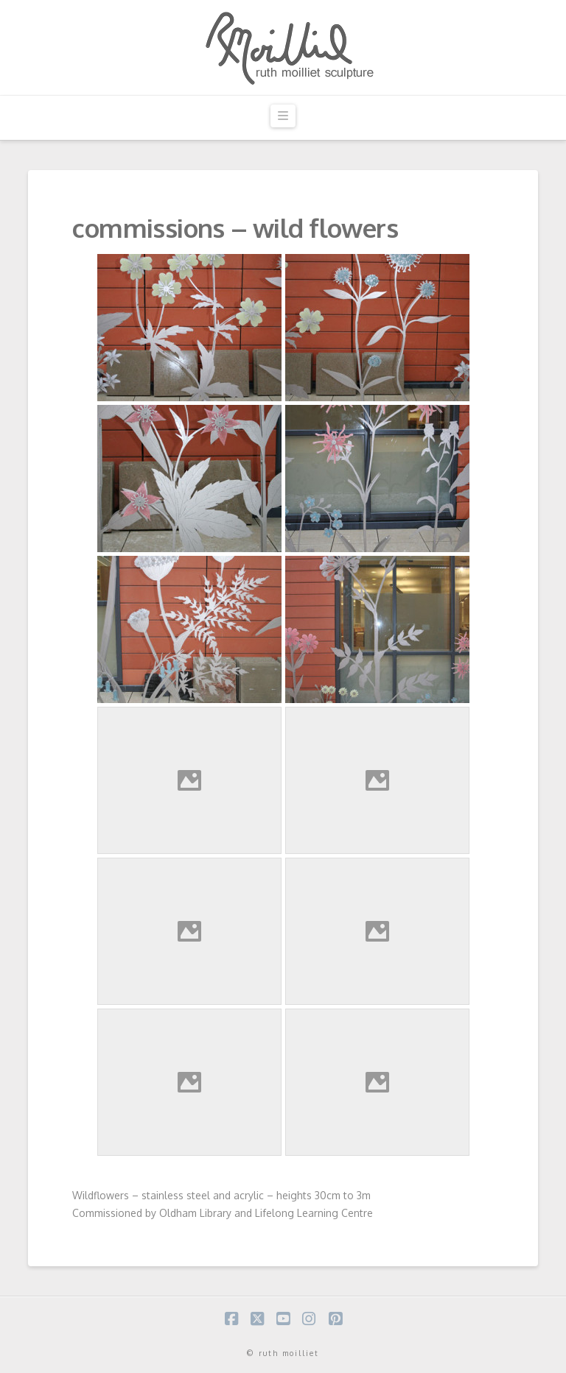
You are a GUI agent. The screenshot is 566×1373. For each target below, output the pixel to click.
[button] (283, 116)
